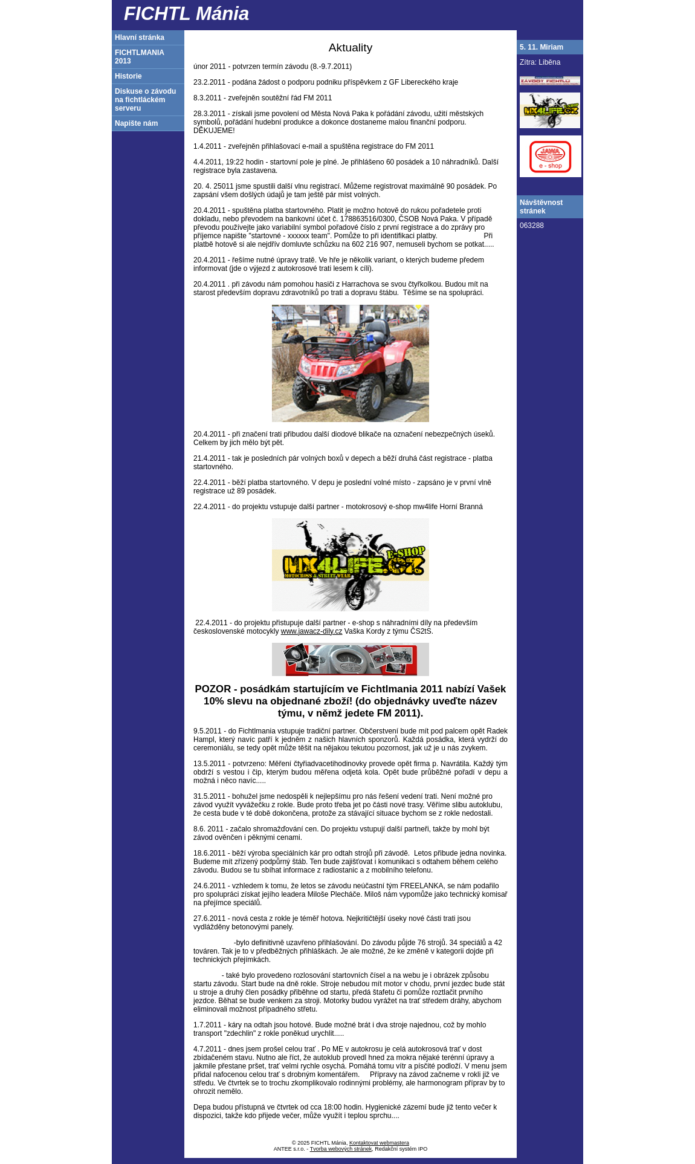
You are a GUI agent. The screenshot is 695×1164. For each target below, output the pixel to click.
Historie (128, 76)
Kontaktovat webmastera (379, 1143)
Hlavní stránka (139, 37)
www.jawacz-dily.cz (312, 631)
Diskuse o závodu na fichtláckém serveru (145, 99)
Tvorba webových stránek (341, 1149)
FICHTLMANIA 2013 (139, 56)
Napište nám (136, 123)
